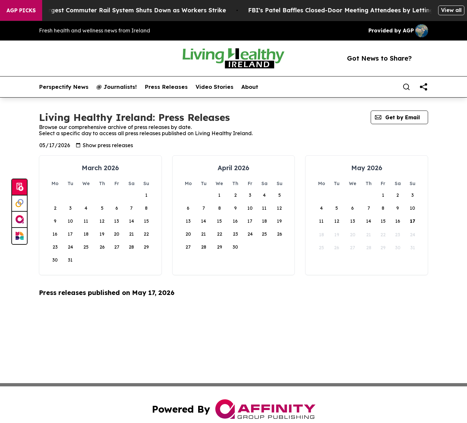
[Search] (406, 86)
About (249, 87)
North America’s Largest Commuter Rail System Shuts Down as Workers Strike (119, 10)
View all (451, 10)
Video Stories (215, 87)
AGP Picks (21, 10)
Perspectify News (64, 87)
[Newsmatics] (19, 236)
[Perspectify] (19, 203)
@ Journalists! (116, 87)
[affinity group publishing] (19, 220)
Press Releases (166, 87)
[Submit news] (19, 187)
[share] (423, 86)
